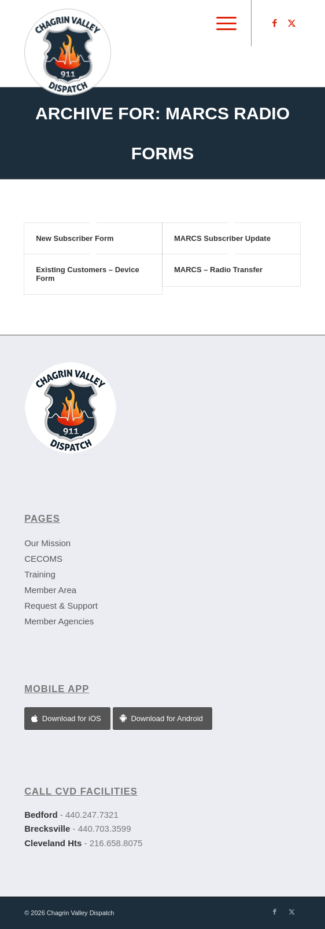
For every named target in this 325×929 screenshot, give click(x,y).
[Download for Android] (162, 718)
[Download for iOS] (67, 718)
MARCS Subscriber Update (222, 238)
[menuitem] (221, 23)
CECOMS (43, 559)
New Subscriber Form (74, 238)
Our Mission (47, 543)
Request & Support (61, 605)
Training (40, 574)
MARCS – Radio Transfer (218, 269)
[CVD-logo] (134, 43)
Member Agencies (59, 621)
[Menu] (221, 23)
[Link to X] (292, 23)
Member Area (50, 590)
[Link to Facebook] (274, 23)
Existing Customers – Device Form (87, 273)
